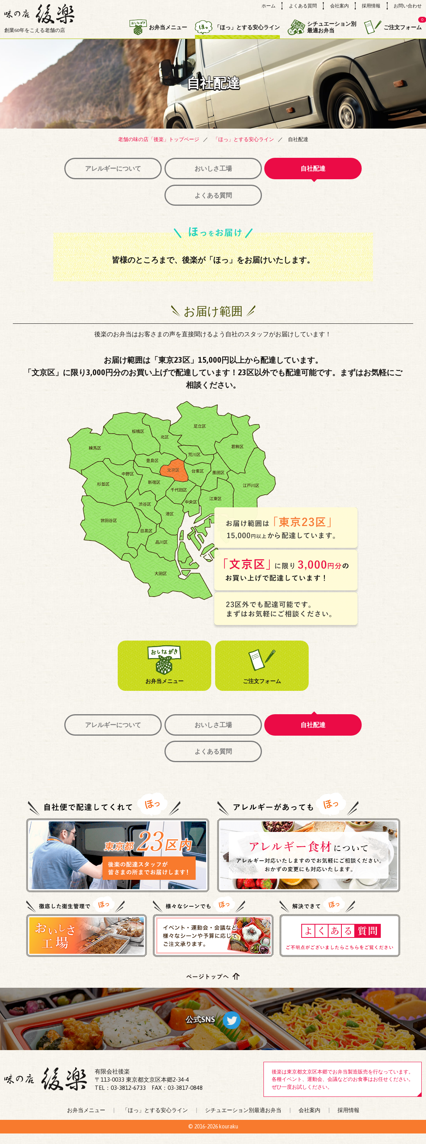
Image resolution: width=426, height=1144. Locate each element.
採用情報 (371, 6)
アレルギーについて (108, 168)
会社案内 (339, 6)
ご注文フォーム (393, 27)
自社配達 (318, 168)
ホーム (269, 6)
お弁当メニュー (158, 27)
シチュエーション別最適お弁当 (322, 27)
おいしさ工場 (213, 168)
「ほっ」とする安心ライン (237, 27)
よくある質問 (303, 6)
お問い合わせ (408, 6)
